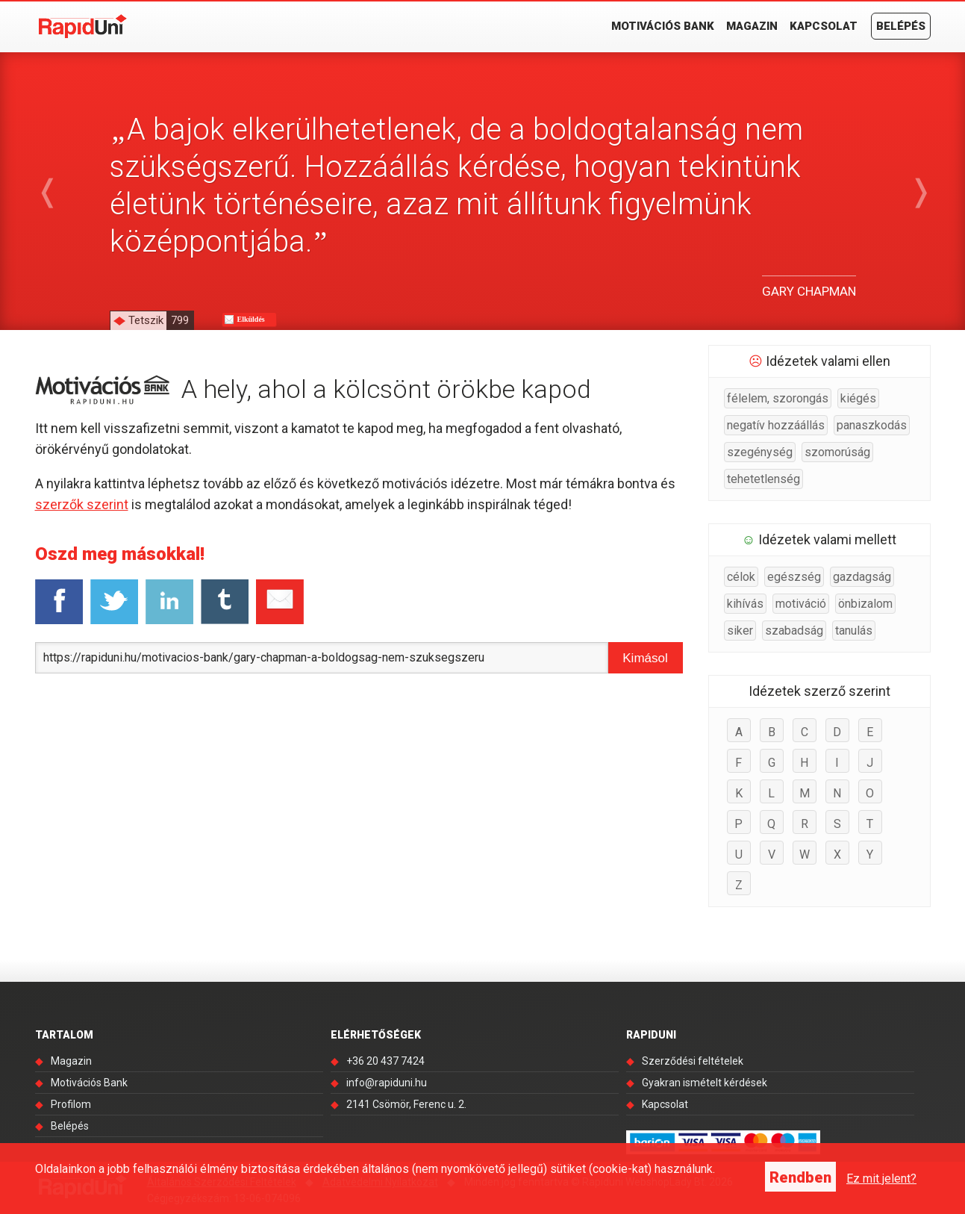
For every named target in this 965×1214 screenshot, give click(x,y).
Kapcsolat (824, 26)
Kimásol (644, 658)
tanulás (853, 630)
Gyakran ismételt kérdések (704, 1083)
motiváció (800, 604)
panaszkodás (872, 425)
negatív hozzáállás (776, 425)
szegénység (760, 452)
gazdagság (862, 577)
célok (741, 577)
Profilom (71, 1104)
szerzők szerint (81, 504)
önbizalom (865, 604)
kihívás (745, 604)
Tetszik (160, 320)
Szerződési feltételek (692, 1061)
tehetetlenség (763, 479)
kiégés (858, 398)
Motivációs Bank (662, 26)
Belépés (900, 26)
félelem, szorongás (777, 398)
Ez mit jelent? (881, 1178)
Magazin (752, 26)
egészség (794, 577)
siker (740, 630)
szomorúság (837, 452)
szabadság (794, 630)
